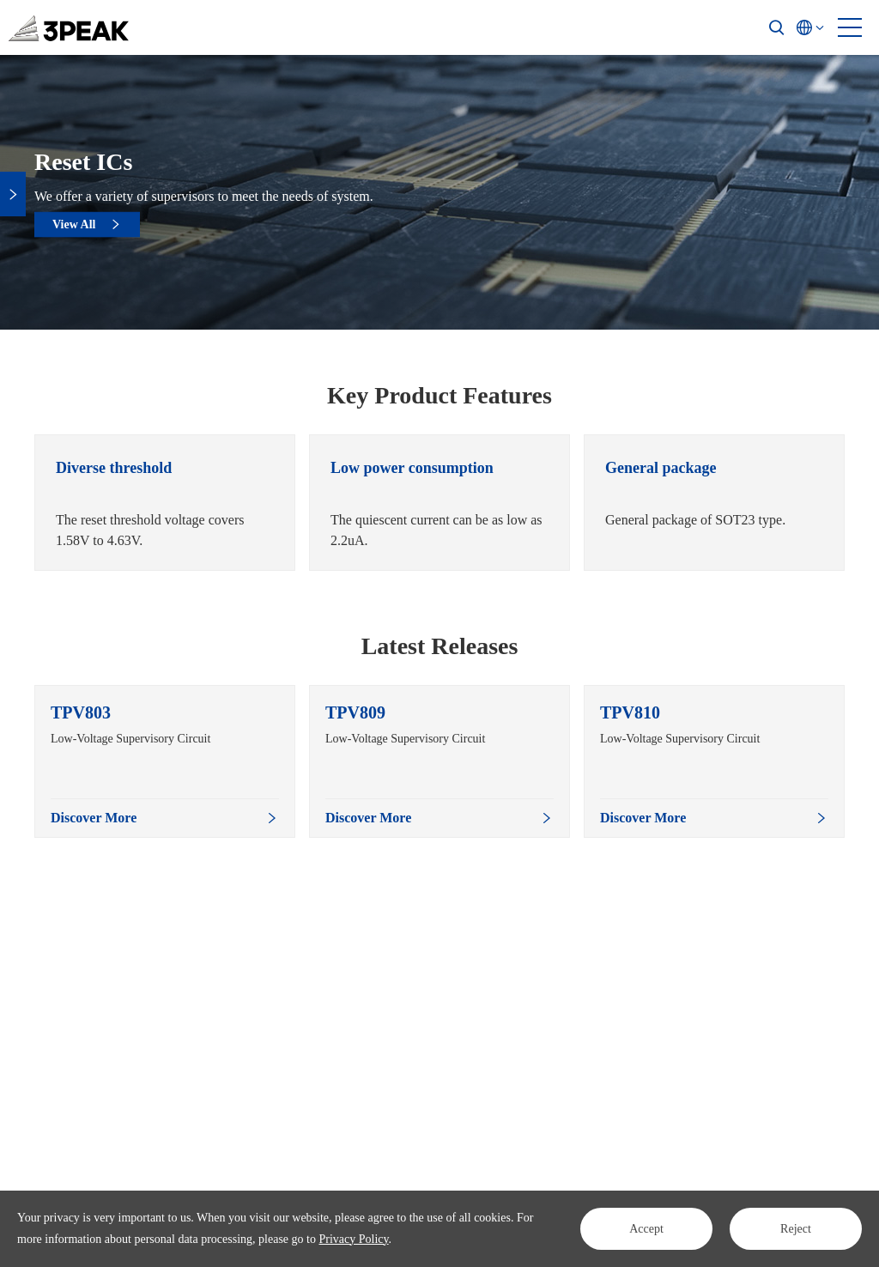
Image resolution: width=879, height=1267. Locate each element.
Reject (795, 1228)
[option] (164, 503)
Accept (646, 1228)
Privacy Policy (353, 1239)
